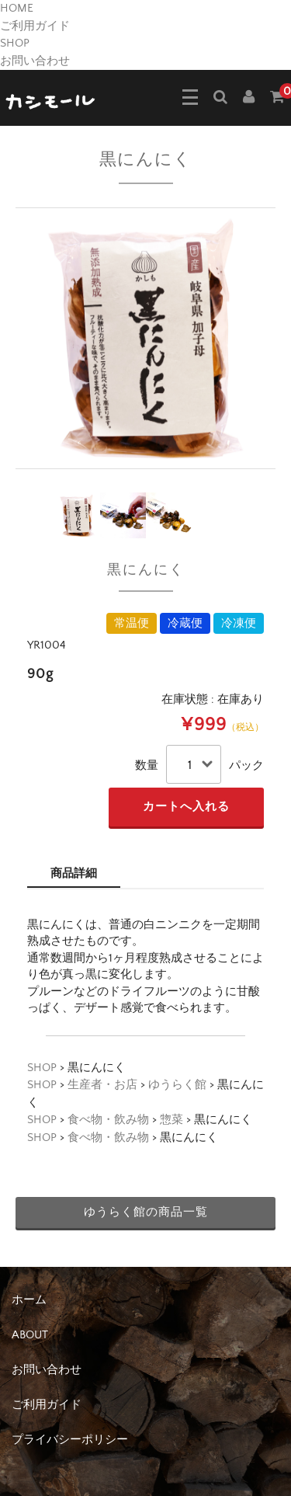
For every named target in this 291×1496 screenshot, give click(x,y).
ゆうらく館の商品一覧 (146, 1212)
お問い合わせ (35, 61)
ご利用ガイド (35, 26)
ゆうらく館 (177, 1084)
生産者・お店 (102, 1084)
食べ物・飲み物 (108, 1119)
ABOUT (30, 1334)
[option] (145, 338)
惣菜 (171, 1119)
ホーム (29, 1299)
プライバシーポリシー (70, 1439)
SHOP (14, 43)
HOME (16, 8)
